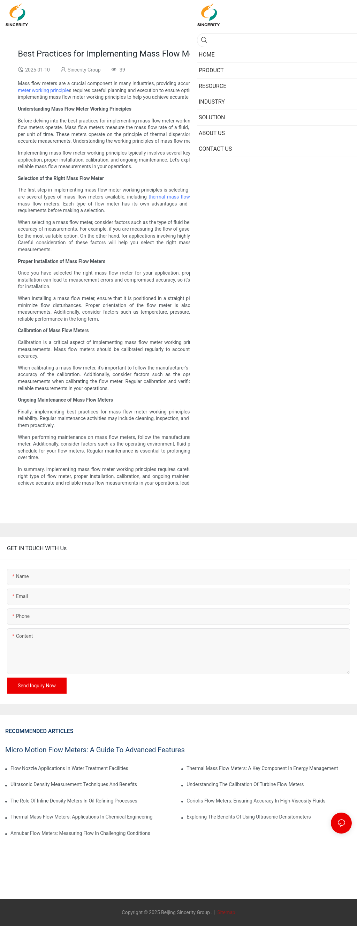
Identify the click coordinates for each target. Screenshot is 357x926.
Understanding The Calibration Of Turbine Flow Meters (245, 784)
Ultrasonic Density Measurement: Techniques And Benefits (73, 784)
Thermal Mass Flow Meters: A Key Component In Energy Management (262, 768)
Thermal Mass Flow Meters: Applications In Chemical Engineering (81, 817)
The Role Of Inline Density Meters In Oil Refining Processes (73, 801)
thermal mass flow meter (176, 197)
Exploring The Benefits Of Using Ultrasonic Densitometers (249, 817)
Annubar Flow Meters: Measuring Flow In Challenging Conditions (80, 833)
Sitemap (225, 912)
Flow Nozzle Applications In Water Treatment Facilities (69, 768)
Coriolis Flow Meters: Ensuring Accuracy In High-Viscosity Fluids (256, 801)
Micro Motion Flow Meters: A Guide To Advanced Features (95, 750)
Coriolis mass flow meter (237, 197)
